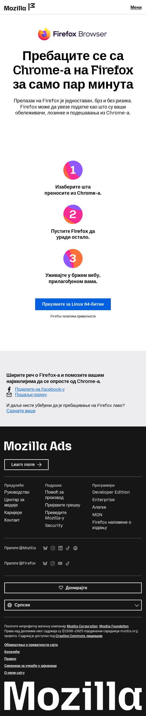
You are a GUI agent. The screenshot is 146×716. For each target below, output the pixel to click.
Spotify (75, 548)
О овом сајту (14, 673)
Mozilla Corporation (82, 626)
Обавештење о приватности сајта (31, 645)
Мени (136, 7)
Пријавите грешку (62, 505)
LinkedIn (60, 548)
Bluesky (45, 548)
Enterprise (103, 499)
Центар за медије (14, 502)
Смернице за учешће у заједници (30, 666)
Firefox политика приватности (73, 316)
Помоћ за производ (54, 495)
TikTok (68, 548)
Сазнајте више (20, 410)
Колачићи (12, 652)
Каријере (13, 512)
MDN (97, 514)
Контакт (12, 520)
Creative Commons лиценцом (79, 636)
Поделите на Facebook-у (40, 389)
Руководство (17, 492)
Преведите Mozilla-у (56, 515)
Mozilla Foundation (114, 626)
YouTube (60, 563)
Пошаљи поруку (31, 394)
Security (54, 525)
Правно (10, 659)
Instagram (53, 548)
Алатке (99, 507)
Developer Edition (111, 492)
